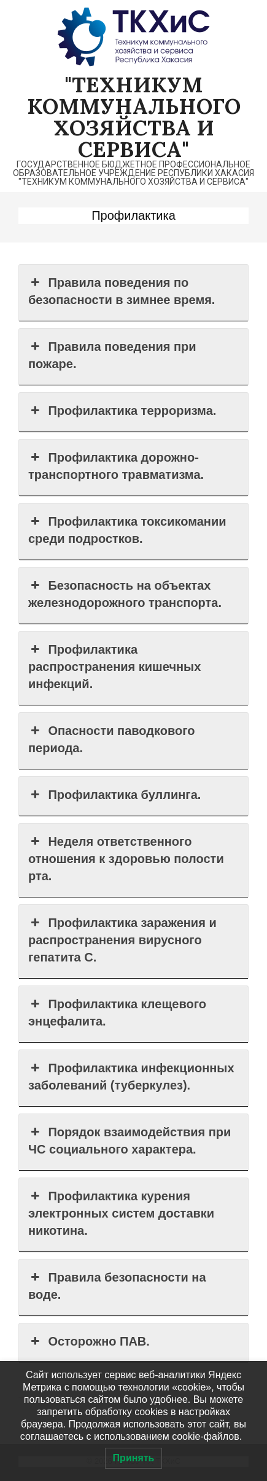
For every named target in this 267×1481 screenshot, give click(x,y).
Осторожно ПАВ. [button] (89, 1341)
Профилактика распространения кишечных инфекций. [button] (114, 666)
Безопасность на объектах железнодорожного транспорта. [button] (125, 593)
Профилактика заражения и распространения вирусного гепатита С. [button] (122, 939)
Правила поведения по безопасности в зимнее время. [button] (121, 290)
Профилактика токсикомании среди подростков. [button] (127, 529)
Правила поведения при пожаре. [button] (112, 354)
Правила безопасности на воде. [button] (117, 1285)
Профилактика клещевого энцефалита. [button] (117, 1011)
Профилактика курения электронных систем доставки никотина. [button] (121, 1212)
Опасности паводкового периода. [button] (111, 738)
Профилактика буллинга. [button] (114, 794)
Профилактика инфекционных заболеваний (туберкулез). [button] (131, 1075)
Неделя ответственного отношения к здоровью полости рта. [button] (126, 858)
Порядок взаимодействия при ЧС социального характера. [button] (129, 1139)
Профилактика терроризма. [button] (122, 410)
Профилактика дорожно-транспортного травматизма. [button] (116, 465)
